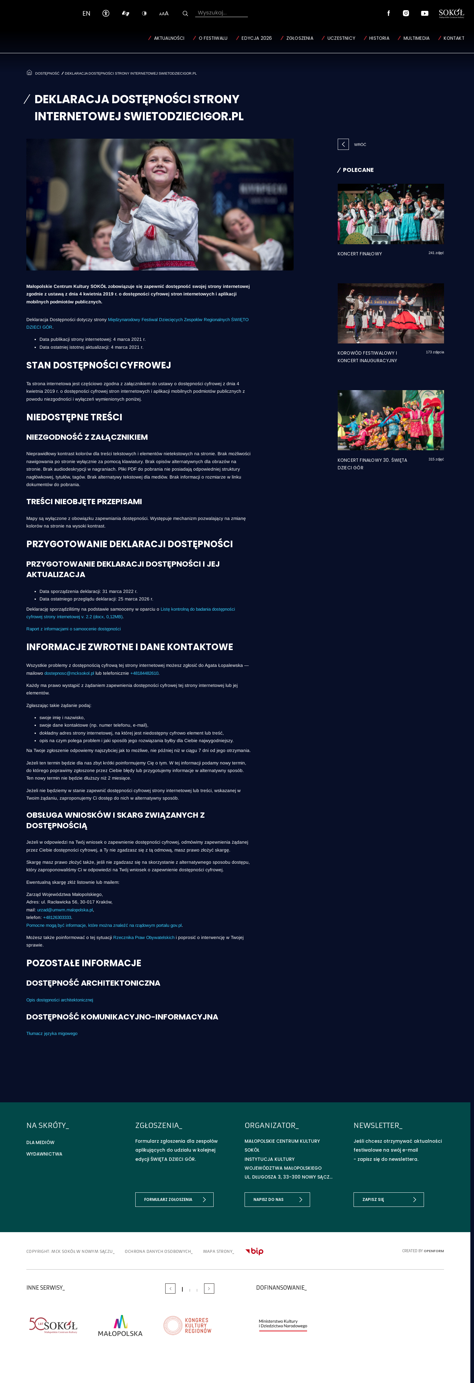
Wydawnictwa (45, 1153)
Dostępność (46, 73)
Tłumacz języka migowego (53, 1033)
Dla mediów (40, 1141)
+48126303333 (59, 917)
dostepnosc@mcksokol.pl (70, 672)
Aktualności (169, 38)
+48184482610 (149, 672)
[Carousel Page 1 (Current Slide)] (182, 1288)
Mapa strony (240, 1250)
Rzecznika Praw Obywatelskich (145, 936)
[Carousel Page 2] (189, 1289)
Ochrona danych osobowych (173, 1250)
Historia (379, 38)
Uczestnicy (341, 38)
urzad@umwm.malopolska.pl (66, 909)
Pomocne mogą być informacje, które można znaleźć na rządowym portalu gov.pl (110, 924)
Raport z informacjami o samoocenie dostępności (77, 628)
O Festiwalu (213, 38)
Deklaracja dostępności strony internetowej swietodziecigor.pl (132, 73)
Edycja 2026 (257, 38)
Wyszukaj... (212, 12)
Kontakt (454, 38)
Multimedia (417, 38)
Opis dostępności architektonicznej (62, 999)
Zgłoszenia (299, 38)
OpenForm (434, 1250)
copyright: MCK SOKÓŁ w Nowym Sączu (74, 1250)
